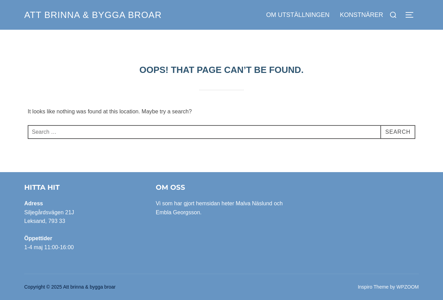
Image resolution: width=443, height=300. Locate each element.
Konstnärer (361, 14)
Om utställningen (297, 14)
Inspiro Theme (373, 287)
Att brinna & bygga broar (93, 15)
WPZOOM (407, 287)
